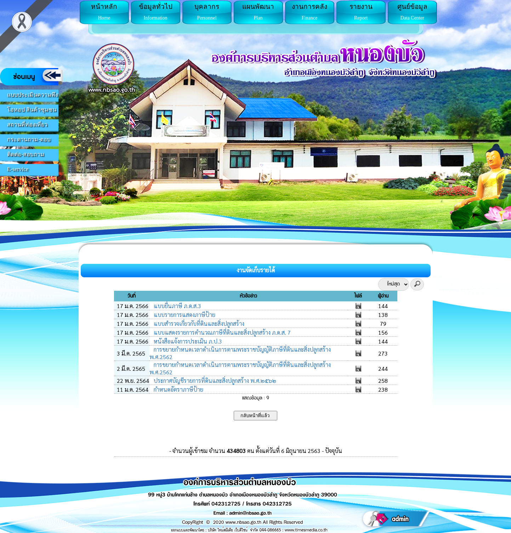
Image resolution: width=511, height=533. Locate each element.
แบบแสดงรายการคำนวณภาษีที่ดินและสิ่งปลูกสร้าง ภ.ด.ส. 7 (221, 332)
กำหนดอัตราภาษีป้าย (177, 389)
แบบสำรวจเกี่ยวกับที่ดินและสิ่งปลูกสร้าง (198, 323)
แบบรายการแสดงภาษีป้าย (183, 314)
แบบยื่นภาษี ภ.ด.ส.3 (176, 306)
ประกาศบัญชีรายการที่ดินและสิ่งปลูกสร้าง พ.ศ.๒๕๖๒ (214, 380)
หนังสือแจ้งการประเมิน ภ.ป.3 (187, 341)
